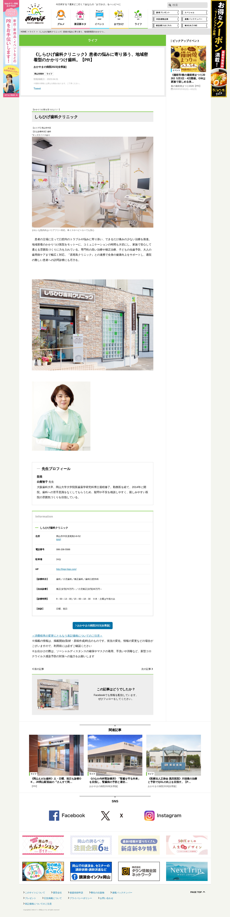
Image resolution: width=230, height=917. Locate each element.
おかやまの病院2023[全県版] (93, 625)
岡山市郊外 (39, 74)
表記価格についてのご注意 (38, 903)
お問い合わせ (106, 898)
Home (24, 32)
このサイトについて (35, 892)
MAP (58, 539)
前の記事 (39, 669)
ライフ (32, 32)
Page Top (196, 892)
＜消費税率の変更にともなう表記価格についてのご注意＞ (67, 635)
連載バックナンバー (122, 892)
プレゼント (30, 898)
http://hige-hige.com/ (66, 569)
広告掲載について (53, 898)
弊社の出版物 (97, 892)
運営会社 (57, 892)
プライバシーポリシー (81, 898)
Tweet (37, 88)
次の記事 (146, 669)
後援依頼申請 (76, 892)
